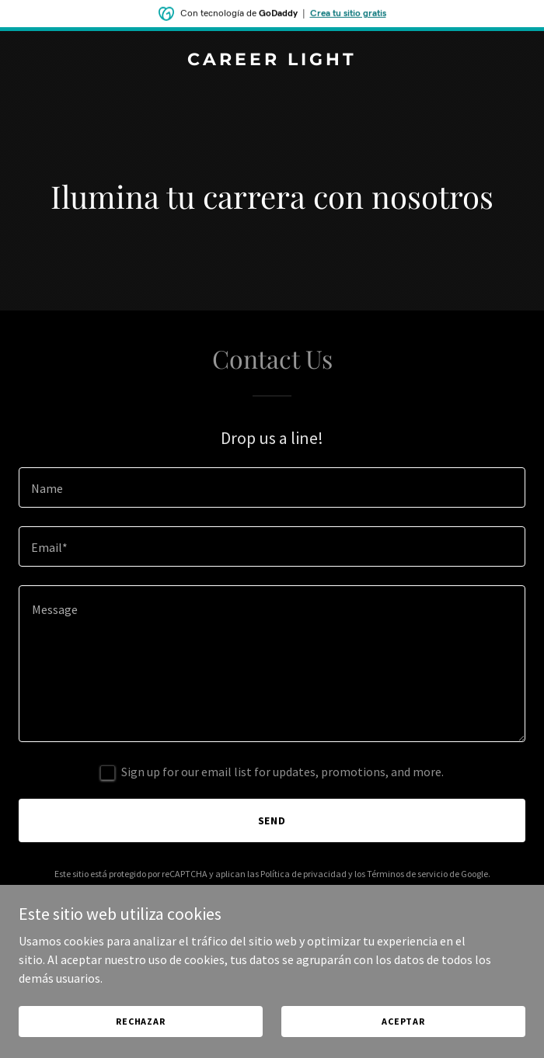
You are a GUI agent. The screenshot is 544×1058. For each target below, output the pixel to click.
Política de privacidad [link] (303, 873)
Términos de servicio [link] (407, 873)
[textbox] (272, 487)
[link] (272, 60)
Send (272, 820)
